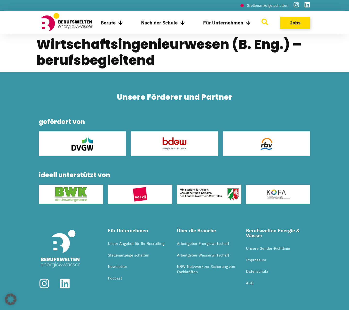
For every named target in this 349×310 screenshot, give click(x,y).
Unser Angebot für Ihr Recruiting (136, 243)
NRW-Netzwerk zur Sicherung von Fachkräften (206, 269)
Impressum (256, 259)
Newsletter (117, 266)
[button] (10, 299)
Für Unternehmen (227, 23)
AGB (250, 282)
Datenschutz (257, 271)
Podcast (115, 278)
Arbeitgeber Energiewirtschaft (203, 243)
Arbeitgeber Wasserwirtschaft (203, 255)
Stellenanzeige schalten (128, 255)
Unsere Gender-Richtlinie (268, 248)
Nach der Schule (163, 23)
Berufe (112, 23)
